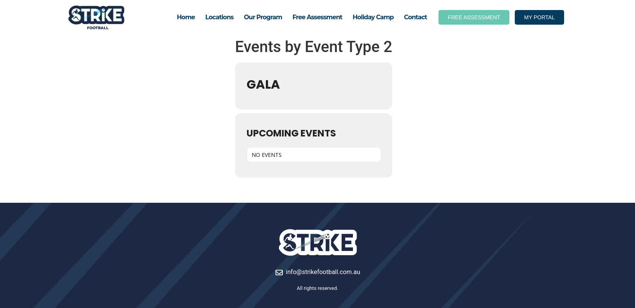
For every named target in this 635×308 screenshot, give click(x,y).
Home (186, 17)
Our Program (263, 17)
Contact (415, 17)
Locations (219, 17)
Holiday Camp (373, 17)
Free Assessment (317, 17)
